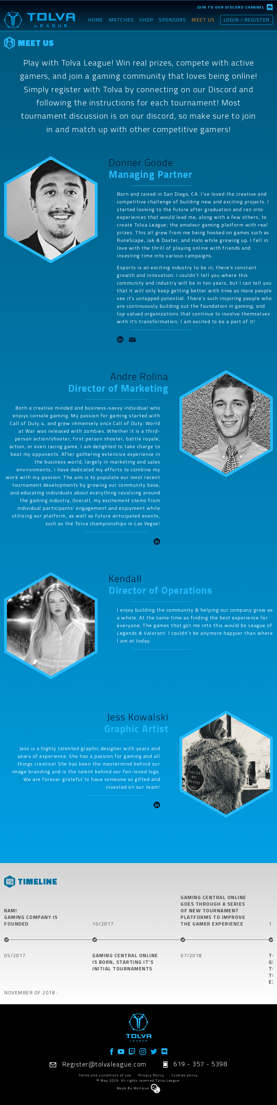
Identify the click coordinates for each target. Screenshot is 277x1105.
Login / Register (246, 19)
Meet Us (202, 19)
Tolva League (167, 1080)
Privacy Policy (151, 1075)
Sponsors (171, 19)
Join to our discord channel (231, 7)
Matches (120, 19)
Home (94, 19)
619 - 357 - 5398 (196, 1064)
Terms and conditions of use (105, 1075)
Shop (145, 19)
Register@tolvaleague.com (98, 1064)
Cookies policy (184, 1075)
